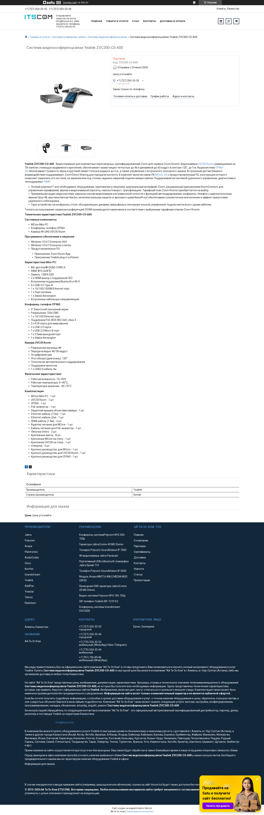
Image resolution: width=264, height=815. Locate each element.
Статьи (138, 574)
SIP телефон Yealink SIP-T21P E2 (98, 601)
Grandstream (32, 574)
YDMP (46, 181)
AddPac (29, 585)
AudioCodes (32, 557)
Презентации (142, 580)
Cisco (28, 563)
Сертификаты (142, 551)
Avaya (28, 546)
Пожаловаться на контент (139, 811)
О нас (135, 21)
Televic (29, 597)
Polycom (30, 540)
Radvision (30, 602)
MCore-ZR (161, 174)
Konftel (29, 568)
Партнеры (140, 546)
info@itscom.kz (65, 722)
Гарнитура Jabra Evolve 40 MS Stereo (101, 544)
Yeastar (29, 591)
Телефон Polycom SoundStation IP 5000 (102, 570)
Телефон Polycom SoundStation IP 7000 (102, 550)
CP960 (219, 167)
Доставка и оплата (172, 21)
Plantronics (31, 551)
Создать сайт (70, 2)
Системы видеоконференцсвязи (107, 37)
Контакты (149, 21)
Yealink (29, 580)
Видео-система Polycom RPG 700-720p (102, 595)
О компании (141, 540)
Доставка (140, 557)
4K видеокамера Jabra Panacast (98, 555)
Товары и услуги (117, 21)
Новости (139, 568)
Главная (96, 21)
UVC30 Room (205, 163)
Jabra (28, 534)
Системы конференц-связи (68, 37)
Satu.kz (148, 808)
